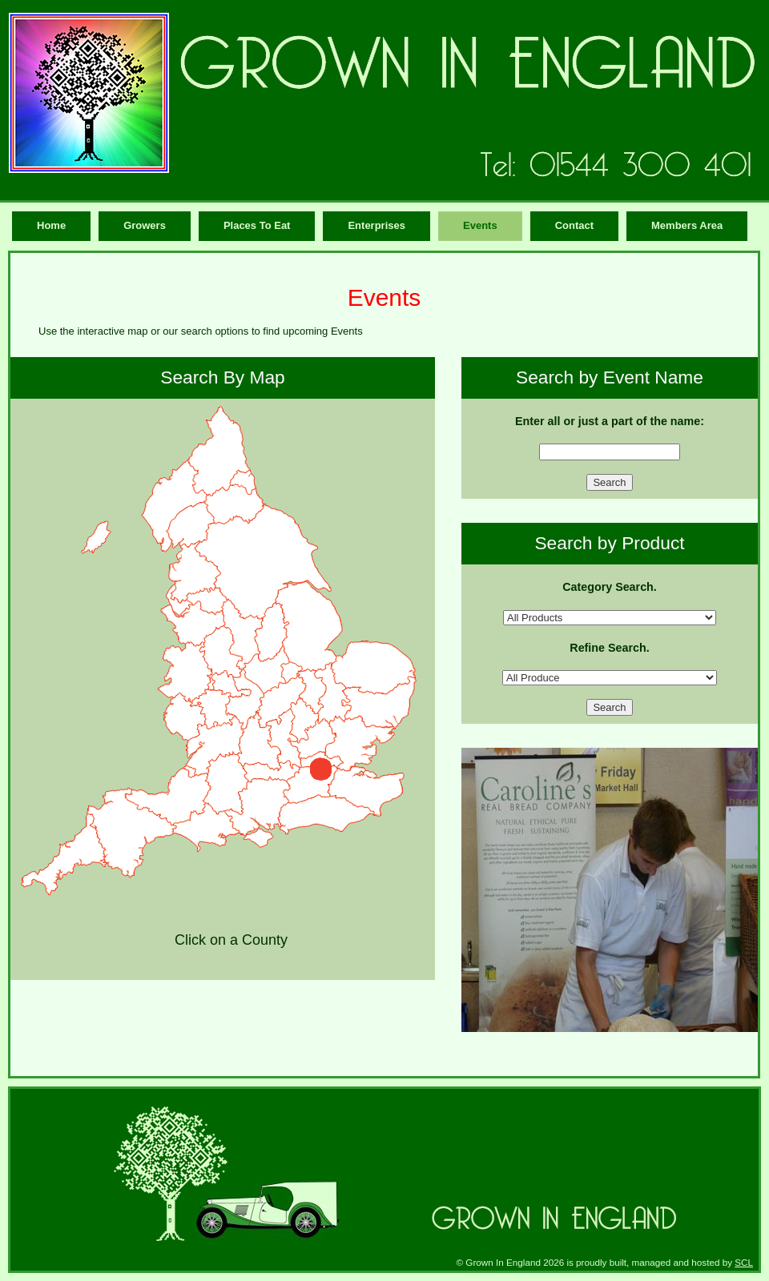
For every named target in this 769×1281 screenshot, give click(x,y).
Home (51, 225)
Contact (574, 225)
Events (480, 225)
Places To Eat (257, 225)
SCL (744, 1262)
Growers (144, 225)
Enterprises (376, 225)
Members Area (687, 225)
